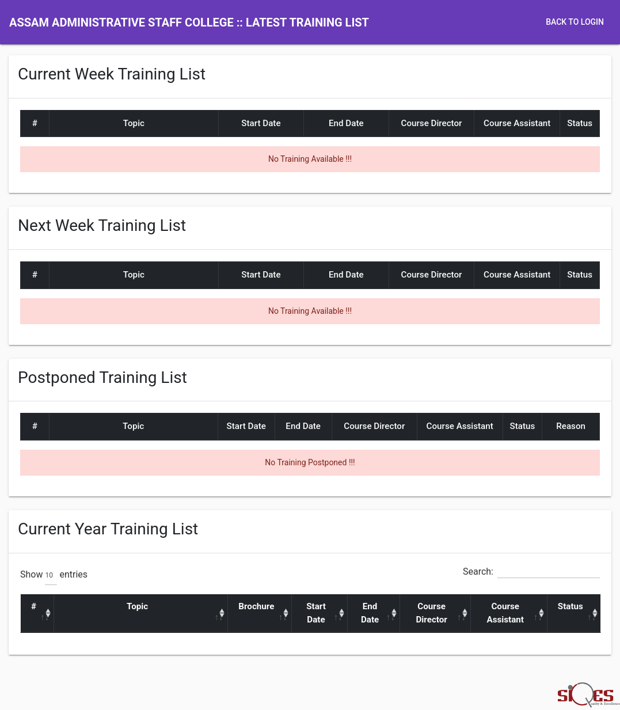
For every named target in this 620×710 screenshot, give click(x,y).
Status (570, 606)
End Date (370, 613)
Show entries (54, 575)
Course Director (431, 613)
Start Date (316, 613)
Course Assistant (505, 613)
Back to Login (575, 21)
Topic (137, 606)
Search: (531, 572)
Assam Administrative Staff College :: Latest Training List (189, 22)
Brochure (256, 606)
